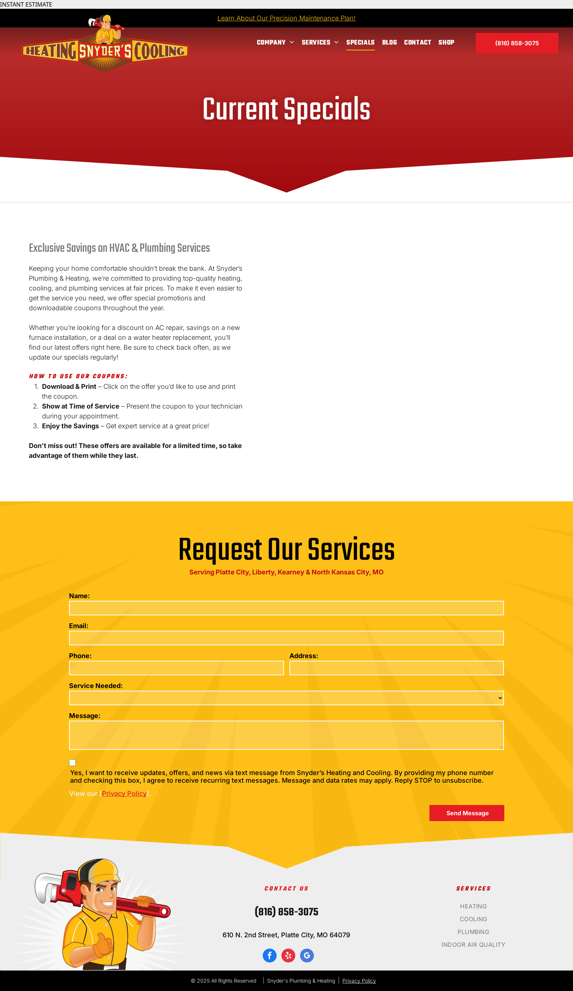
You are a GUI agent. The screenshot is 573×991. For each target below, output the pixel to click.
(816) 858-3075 (286, 912)
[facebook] (270, 956)
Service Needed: (96, 686)
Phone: (80, 656)
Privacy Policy (124, 793)
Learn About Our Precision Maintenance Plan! (286, 18)
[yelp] (288, 956)
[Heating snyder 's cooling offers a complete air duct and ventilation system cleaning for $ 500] (431, 410)
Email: (78, 626)
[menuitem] (275, 42)
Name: (79, 596)
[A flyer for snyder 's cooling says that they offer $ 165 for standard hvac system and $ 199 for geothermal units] (428, 293)
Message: (84, 715)
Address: (303, 656)
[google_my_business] (307, 956)
